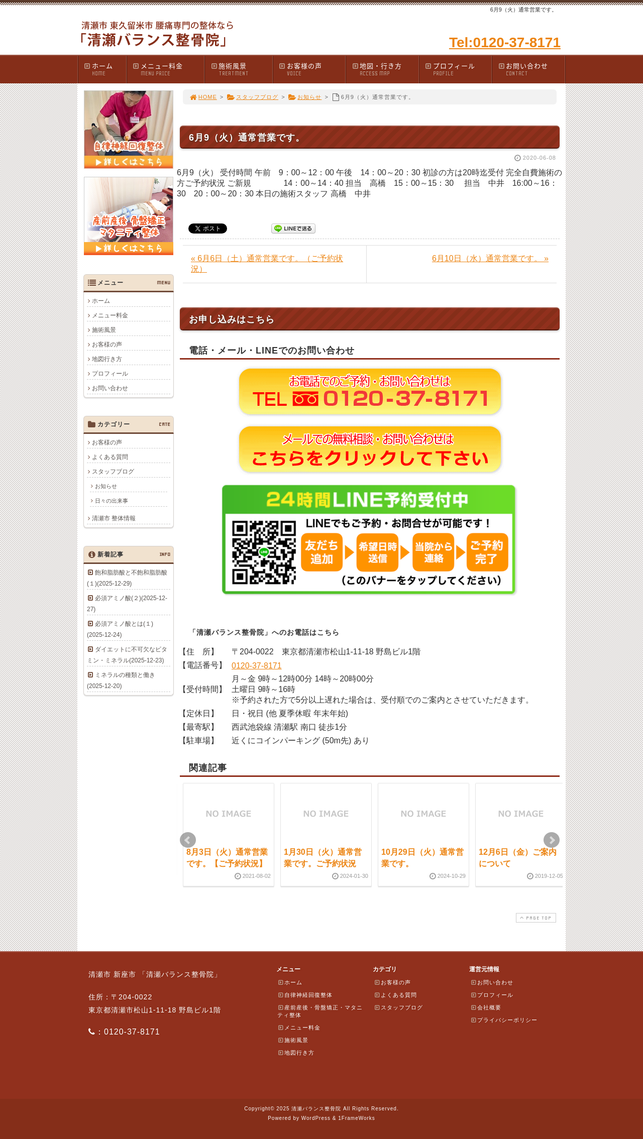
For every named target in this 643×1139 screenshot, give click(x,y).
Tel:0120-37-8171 (505, 42)
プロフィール (458, 69)
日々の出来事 (111, 501)
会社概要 (485, 1007)
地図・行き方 (384, 69)
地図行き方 (107, 359)
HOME (203, 97)
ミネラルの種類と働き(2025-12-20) (121, 680)
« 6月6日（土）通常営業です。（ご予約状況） (267, 263)
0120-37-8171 (257, 665)
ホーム (104, 69)
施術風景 (241, 69)
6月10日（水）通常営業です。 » (490, 258)
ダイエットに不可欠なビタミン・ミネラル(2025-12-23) (127, 655)
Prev (188, 840)
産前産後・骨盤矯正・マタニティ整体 (320, 1011)
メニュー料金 (168, 69)
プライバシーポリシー (504, 1020)
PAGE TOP (535, 918)
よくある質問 (110, 457)
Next (552, 840)
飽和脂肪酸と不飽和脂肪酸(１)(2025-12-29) (127, 578)
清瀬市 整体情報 (114, 518)
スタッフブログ (252, 97)
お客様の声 (312, 69)
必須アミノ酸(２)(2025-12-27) (127, 604)
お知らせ (305, 97)
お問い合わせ (531, 69)
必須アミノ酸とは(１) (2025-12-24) (123, 629)
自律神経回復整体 (305, 995)
